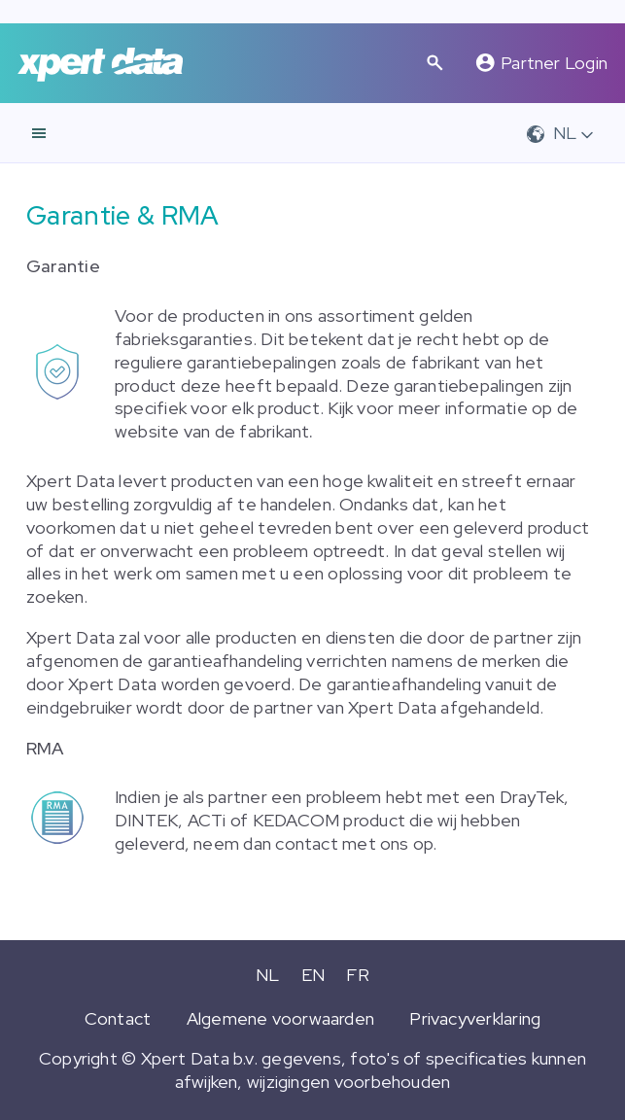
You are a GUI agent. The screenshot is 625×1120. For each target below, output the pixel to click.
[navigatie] (39, 133)
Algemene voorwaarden (281, 1018)
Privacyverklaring (474, 1018)
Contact (118, 1018)
